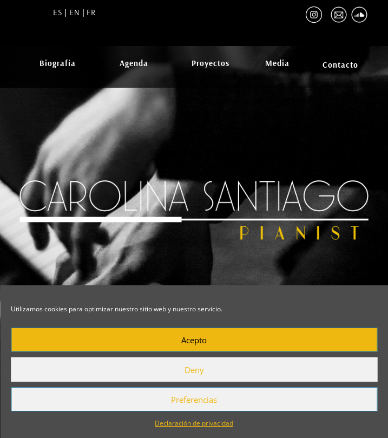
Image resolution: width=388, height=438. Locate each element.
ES (57, 12)
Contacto (340, 65)
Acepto (194, 340)
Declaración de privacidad (194, 423)
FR (91, 12)
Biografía (58, 63)
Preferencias (194, 399)
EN (73, 12)
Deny (194, 369)
